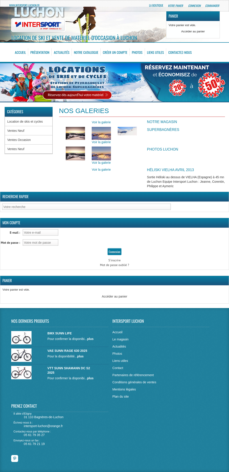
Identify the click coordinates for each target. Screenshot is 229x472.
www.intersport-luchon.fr (24, 5)
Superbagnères (163, 130)
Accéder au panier (193, 31)
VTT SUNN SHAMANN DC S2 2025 (68, 370)
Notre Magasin (162, 122)
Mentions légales (124, 389)
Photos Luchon (162, 149)
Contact (117, 368)
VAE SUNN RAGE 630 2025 (67, 350)
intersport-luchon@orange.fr (43, 426)
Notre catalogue (86, 52)
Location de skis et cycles (25, 121)
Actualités (61, 52)
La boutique (156, 5)
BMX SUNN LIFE (59, 333)
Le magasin (120, 339)
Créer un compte (114, 52)
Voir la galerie (101, 122)
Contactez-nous (179, 52)
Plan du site (120, 396)
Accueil (20, 52)
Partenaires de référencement (133, 375)
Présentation (39, 52)
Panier (173, 16)
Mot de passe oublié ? (114, 265)
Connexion (194, 5)
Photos (136, 52)
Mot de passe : (10, 243)
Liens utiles (154, 52)
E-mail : (15, 233)
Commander (212, 5)
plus (90, 339)
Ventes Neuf (15, 130)
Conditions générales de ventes (134, 382)
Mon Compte (11, 222)
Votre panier (176, 5)
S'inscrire (114, 260)
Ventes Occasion (19, 140)
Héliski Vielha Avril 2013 (170, 170)
